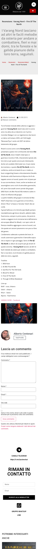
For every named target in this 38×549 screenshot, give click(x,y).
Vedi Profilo (20, 338)
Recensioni (12, 62)
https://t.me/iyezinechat (19, 460)
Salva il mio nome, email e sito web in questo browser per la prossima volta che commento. (17, 413)
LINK (19, 515)
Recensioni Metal (23, 62)
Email (3, 394)
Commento (5, 360)
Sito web (4, 403)
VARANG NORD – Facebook (10, 300)
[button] (5, 7)
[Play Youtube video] (19, 313)
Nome (3, 386)
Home (4, 62)
